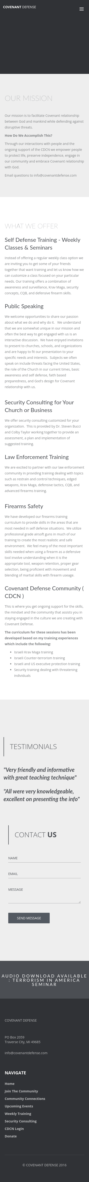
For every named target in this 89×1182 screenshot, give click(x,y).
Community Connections (25, 1098)
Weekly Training (18, 1113)
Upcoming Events (19, 1106)
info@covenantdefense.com (26, 1053)
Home (9, 1083)
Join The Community (21, 1091)
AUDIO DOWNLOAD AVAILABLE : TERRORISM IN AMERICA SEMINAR (44, 980)
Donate (11, 1136)
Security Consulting (20, 1121)
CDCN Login (14, 1128)
